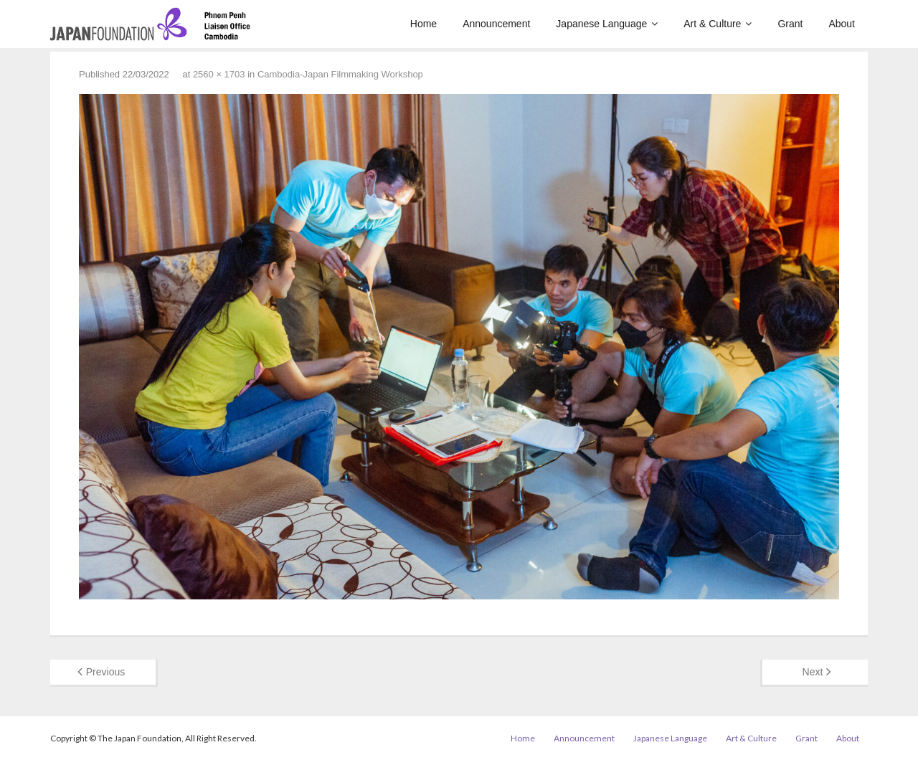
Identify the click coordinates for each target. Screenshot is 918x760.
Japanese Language (670, 738)
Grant (806, 738)
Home (523, 738)
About (847, 738)
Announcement (584, 738)
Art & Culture (751, 738)
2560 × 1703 (219, 74)
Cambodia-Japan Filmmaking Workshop (340, 74)
